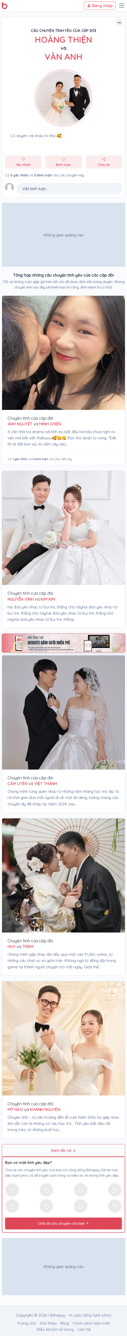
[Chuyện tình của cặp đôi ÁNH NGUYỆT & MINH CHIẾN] (63, 353)
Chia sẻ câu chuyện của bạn (63, 1223)
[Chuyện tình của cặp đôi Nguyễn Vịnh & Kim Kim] (63, 528)
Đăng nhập (100, 5)
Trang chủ (26, 1323)
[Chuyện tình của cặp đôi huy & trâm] (63, 875)
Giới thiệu (48, 1323)
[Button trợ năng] (119, 22)
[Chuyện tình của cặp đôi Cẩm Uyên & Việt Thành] (63, 712)
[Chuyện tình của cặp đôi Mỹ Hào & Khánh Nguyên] (63, 1038)
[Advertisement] (62, 235)
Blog (64, 1323)
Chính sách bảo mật (91, 1323)
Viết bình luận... (35, 188)
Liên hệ (84, 1329)
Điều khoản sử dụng (55, 1329)
